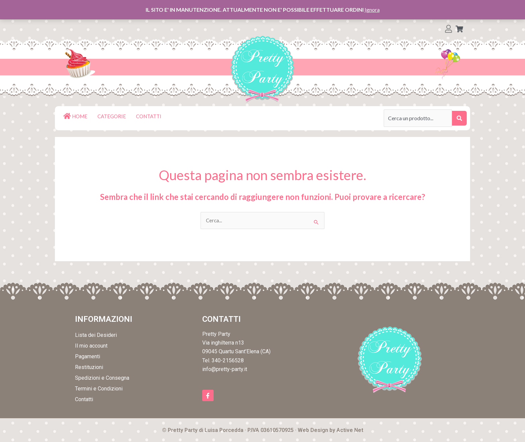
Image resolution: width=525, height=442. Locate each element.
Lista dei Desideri (96, 335)
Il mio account (91, 346)
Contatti (84, 399)
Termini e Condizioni (99, 389)
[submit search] (459, 118)
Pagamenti (87, 357)
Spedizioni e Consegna (102, 378)
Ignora (372, 9)
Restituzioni (89, 367)
